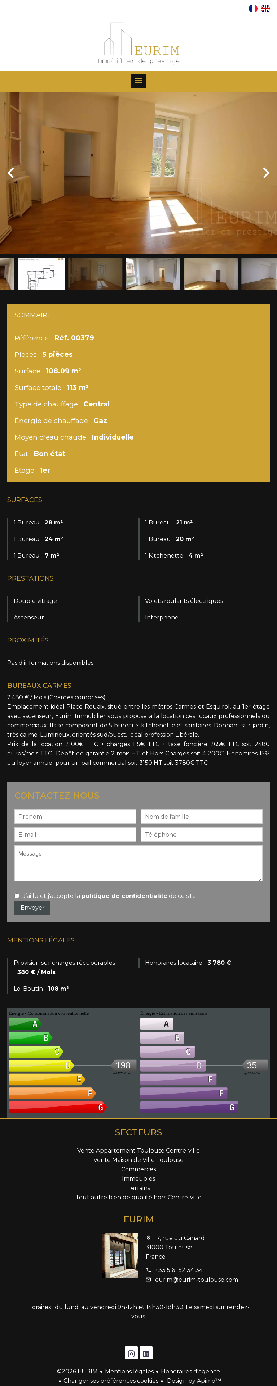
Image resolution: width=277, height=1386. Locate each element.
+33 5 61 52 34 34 (179, 1270)
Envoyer (33, 907)
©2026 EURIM (77, 1371)
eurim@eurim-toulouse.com (196, 1279)
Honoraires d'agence (190, 1371)
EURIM (138, 1219)
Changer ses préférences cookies (110, 1380)
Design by (193, 1380)
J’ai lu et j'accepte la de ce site (109, 895)
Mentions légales (129, 1371)
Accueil (138, 43)
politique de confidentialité (124, 895)
